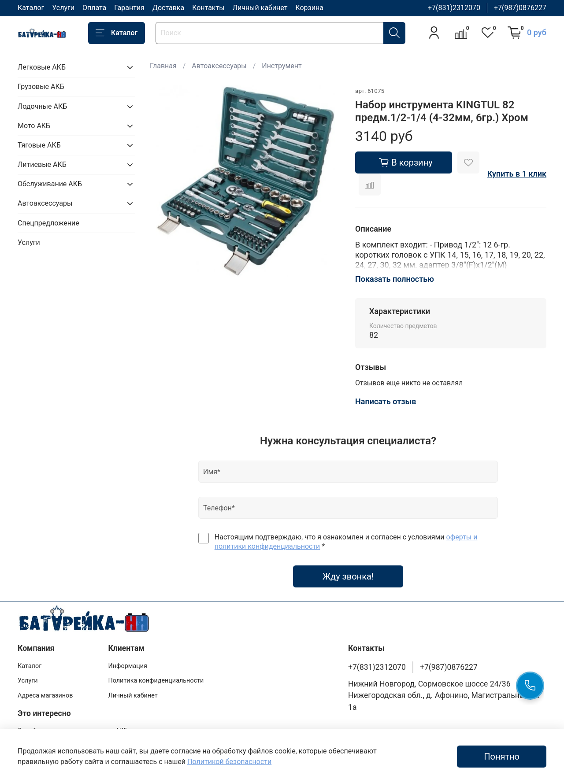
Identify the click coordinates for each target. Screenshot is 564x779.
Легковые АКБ (42, 67)
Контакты (208, 8)
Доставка (168, 8)
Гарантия (129, 8)
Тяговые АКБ (39, 145)
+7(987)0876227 (520, 8)
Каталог (31, 8)
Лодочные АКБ (42, 106)
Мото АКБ (34, 126)
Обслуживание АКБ (50, 184)
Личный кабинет (260, 8)
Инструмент (281, 66)
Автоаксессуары (219, 66)
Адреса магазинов (45, 695)
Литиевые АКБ (42, 164)
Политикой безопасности (229, 761)
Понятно (501, 756)
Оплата (94, 8)
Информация (127, 666)
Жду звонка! (348, 576)
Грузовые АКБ (41, 86)
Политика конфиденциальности (156, 680)
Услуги (63, 8)
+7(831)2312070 (454, 8)
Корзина (309, 8)
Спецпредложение (48, 223)
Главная (163, 66)
